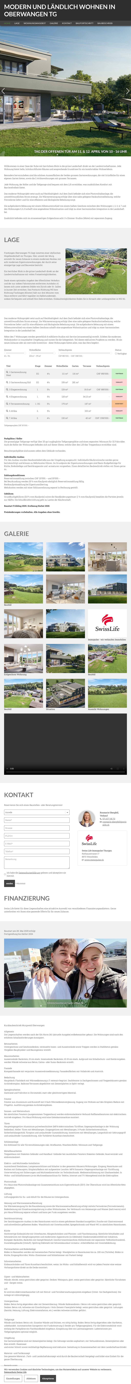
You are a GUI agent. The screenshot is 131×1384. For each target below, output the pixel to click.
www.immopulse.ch (94, 859)
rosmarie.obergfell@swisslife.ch (114, 823)
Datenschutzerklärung (29, 872)
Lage (17, 23)
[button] (128, 91)
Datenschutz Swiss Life (15, 1372)
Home (7, 23)
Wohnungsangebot (35, 23)
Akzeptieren (48, 1378)
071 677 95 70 (108, 818)
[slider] (5, 353)
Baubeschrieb (104, 23)
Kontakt (67, 23)
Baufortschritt (84, 23)
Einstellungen (13, 1378)
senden (9, 883)
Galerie (54, 23)
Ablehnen (31, 1378)
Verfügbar (121, 353)
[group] (96, 271)
